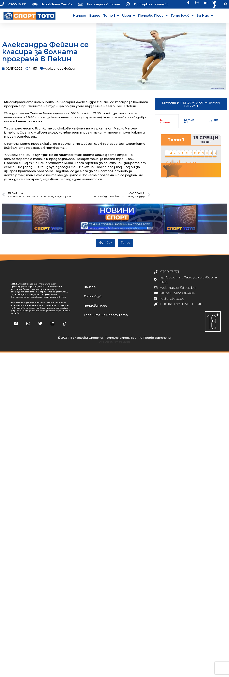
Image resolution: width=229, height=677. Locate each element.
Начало (79, 15)
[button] (226, 4)
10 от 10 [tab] (214, 124)
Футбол (105, 245)
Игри (128, 15)
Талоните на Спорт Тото (106, 318)
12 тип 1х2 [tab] (189, 124)
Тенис (125, 245)
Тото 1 (111, 15)
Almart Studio (122, 344)
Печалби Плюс (153, 15)
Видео (94, 15)
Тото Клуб (182, 15)
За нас (205, 15)
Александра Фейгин (60, 71)
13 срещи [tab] (165, 124)
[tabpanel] (191, 161)
